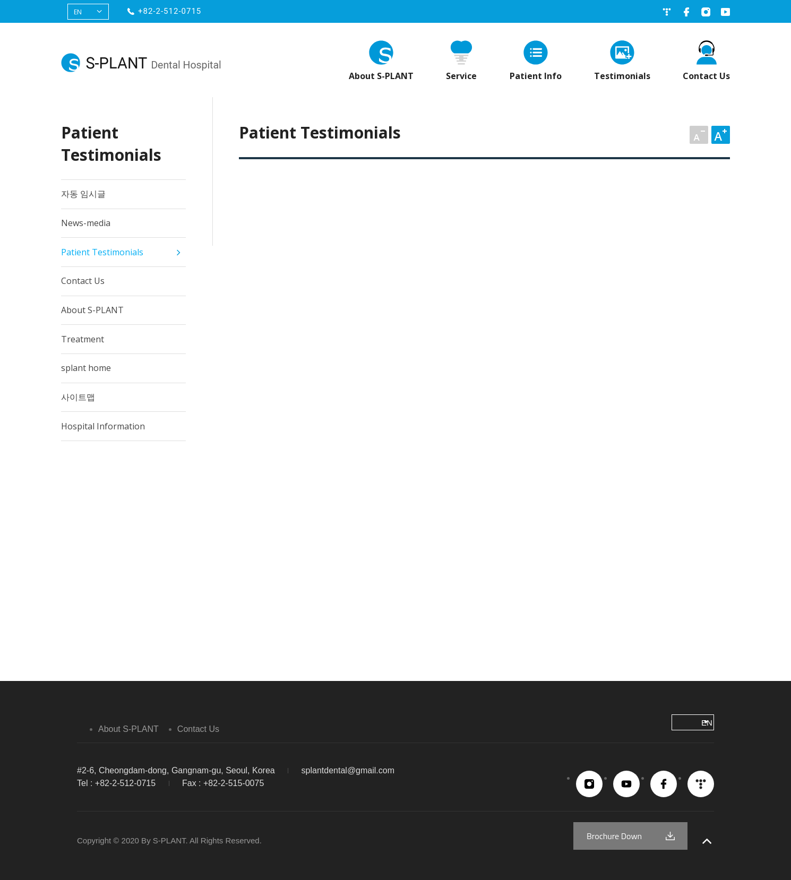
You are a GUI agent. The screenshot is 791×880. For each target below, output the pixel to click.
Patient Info (536, 76)
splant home (86, 368)
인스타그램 (705, 11)
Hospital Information (103, 426)
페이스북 (686, 11)
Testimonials (622, 76)
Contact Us (706, 76)
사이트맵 (78, 397)
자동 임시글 (83, 194)
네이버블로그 (666, 11)
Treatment (82, 339)
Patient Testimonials (102, 252)
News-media (85, 223)
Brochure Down (614, 836)
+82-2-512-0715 (169, 11)
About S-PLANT (381, 76)
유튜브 (725, 11)
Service (461, 76)
